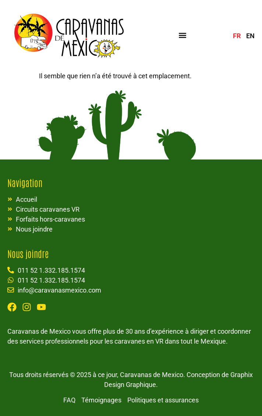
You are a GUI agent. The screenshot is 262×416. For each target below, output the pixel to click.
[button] (183, 35)
